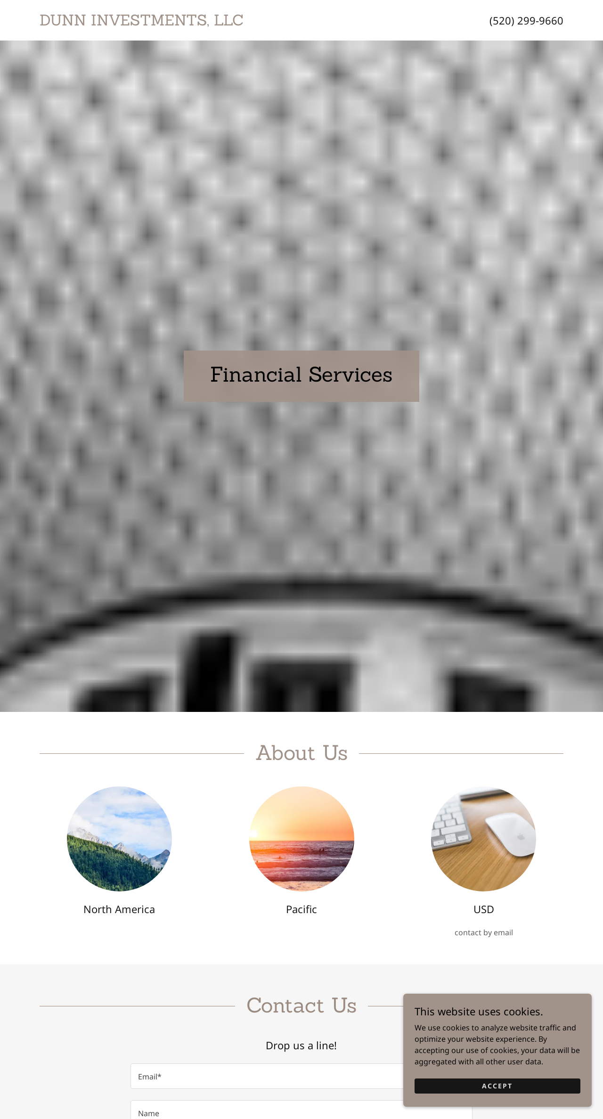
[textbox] (301, 1076)
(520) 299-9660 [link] (526, 20)
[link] (171, 22)
